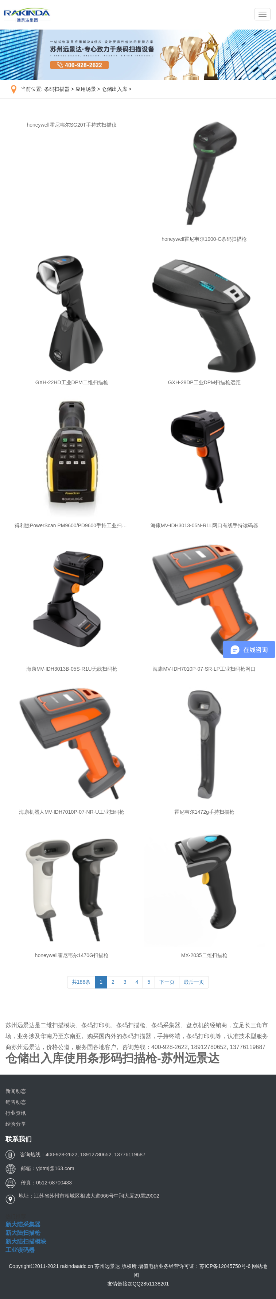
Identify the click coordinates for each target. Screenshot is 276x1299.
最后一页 (194, 982)
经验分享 (15, 1124)
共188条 (81, 982)
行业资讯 (15, 1113)
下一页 (167, 982)
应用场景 (85, 89)
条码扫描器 (57, 89)
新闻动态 (15, 1091)
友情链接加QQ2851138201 (138, 1284)
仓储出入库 (114, 89)
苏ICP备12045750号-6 (225, 1266)
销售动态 (15, 1102)
